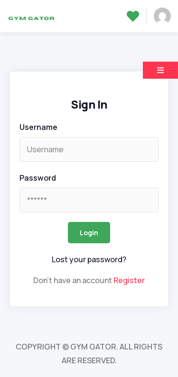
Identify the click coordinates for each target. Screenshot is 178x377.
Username (38, 127)
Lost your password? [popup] (89, 259)
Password (37, 178)
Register (129, 280)
